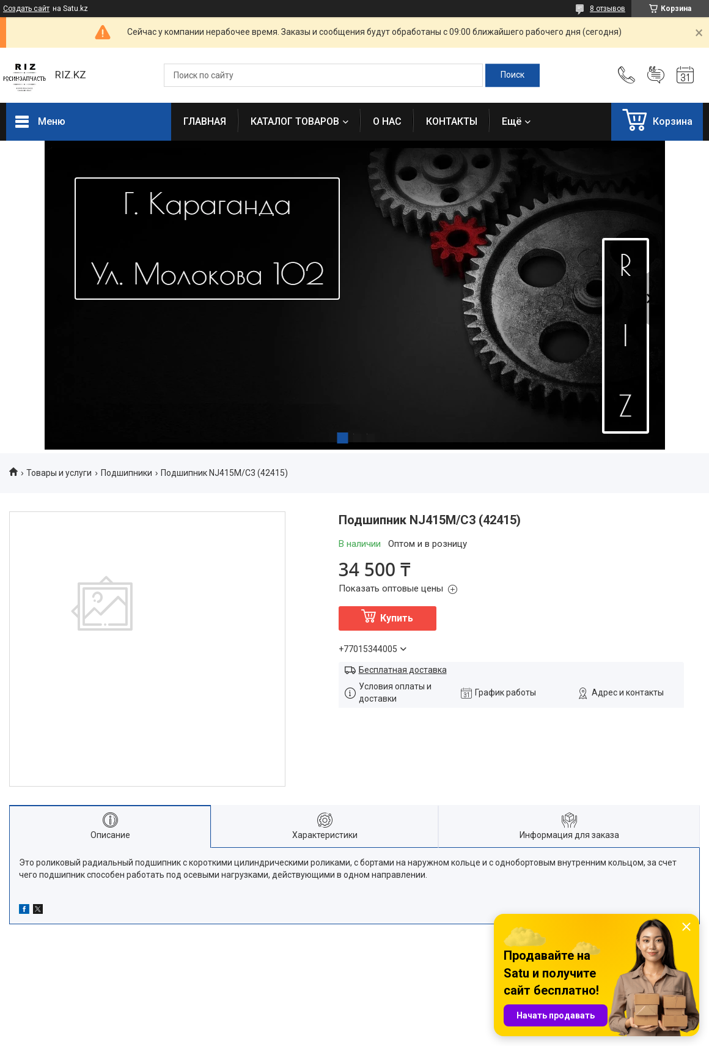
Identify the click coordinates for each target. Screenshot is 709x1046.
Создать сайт (26, 8)
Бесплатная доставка (403, 670)
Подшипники (126, 473)
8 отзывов (607, 8)
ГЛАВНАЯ (204, 121)
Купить (396, 618)
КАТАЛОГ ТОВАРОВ (295, 121)
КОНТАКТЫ (451, 121)
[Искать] (512, 75)
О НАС (387, 121)
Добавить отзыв (655, 75)
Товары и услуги (59, 473)
